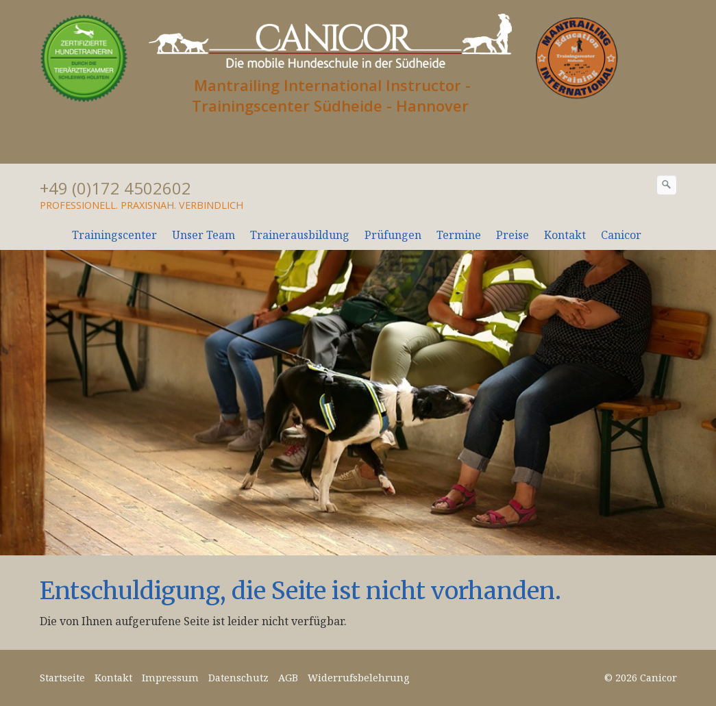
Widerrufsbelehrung (358, 677)
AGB (288, 677)
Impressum (170, 677)
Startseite (62, 677)
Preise (512, 234)
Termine (458, 234)
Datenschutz (238, 677)
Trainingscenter (114, 234)
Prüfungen (393, 234)
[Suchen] (666, 184)
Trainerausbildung (299, 234)
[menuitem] (115, 235)
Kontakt (565, 234)
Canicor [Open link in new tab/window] (621, 234)
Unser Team (203, 234)
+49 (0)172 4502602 (115, 188)
